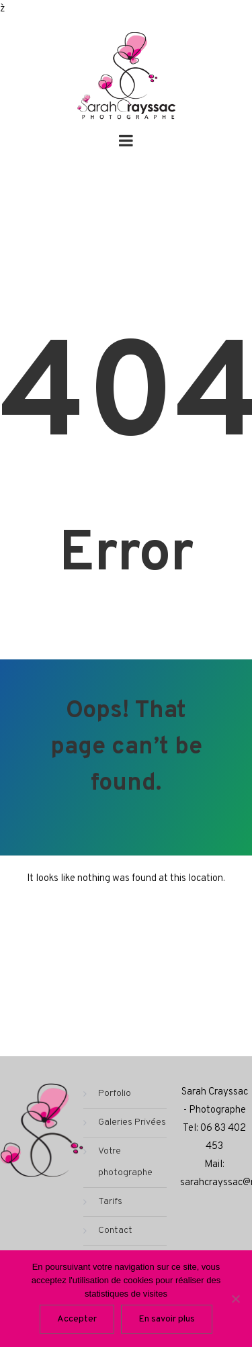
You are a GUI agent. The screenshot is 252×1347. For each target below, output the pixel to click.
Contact (115, 1230)
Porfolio (114, 1093)
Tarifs (110, 1201)
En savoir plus (166, 1319)
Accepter (77, 1319)
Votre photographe (125, 1162)
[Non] (235, 1298)
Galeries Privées (132, 1122)
